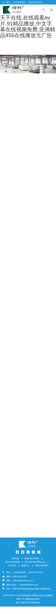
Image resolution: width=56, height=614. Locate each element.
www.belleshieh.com (28, 585)
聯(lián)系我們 (41, 565)
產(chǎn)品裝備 (12, 562)
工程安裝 (12, 565)
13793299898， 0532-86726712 (28, 2)
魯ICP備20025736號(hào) (28, 602)
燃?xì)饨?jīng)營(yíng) (35, 562)
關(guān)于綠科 (32, 558)
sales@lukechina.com (23, 580)
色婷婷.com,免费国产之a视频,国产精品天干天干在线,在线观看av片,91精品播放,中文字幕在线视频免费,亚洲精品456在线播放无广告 (27, 20)
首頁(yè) (15, 558)
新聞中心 (26, 565)
